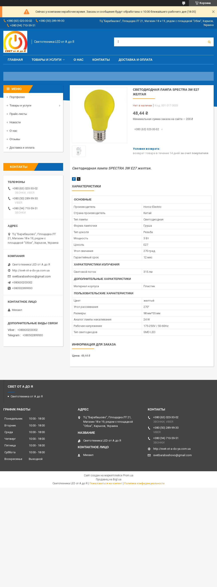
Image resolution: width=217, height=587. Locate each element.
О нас (78, 59)
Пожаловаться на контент (105, 483)
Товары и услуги (47, 59)
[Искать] (209, 41)
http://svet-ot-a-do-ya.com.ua (31, 270)
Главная (15, 59)
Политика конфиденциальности (144, 483)
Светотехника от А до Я (27, 396)
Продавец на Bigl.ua (108, 479)
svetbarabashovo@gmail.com (31, 276)
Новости (15, 122)
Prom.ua (128, 475)
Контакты (101, 59)
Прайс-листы (18, 114)
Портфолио (17, 97)
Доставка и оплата (136, 59)
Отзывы (15, 139)
